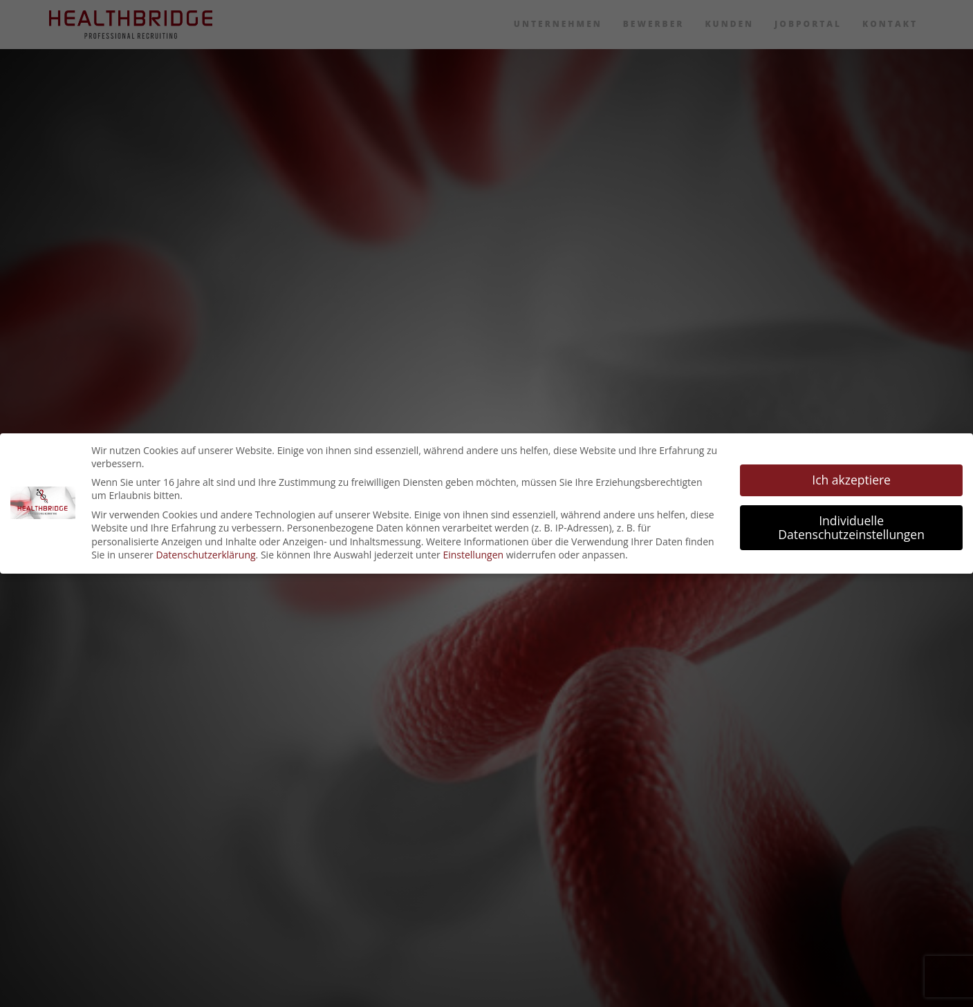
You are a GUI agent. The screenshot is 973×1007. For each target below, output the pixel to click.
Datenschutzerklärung (205, 554)
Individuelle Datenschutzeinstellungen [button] (851, 527)
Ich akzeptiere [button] (851, 479)
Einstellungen (473, 554)
